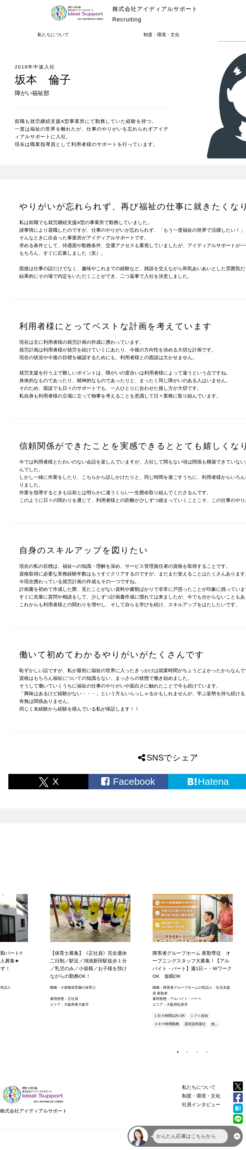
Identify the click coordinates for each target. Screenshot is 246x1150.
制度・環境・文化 (161, 34)
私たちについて (53, 34)
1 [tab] (178, 1052)
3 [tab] (197, 1052)
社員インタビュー (201, 1104)
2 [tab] (187, 1052)
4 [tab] (206, 1052)
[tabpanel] (192, 961)
